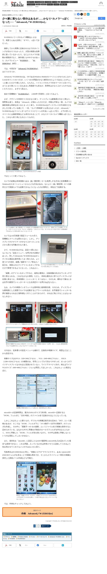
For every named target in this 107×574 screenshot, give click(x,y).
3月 (95, 126)
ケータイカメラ (42, 537)
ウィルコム (15, 10)
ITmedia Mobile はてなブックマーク (88, 14)
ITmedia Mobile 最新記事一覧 (85, 14)
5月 (102, 123)
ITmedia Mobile (6, 10)
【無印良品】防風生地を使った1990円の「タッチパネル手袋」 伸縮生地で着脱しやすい (90, 89)
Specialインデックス (82, 158)
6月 (98, 123)
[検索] (85, 18)
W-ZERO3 (24, 60)
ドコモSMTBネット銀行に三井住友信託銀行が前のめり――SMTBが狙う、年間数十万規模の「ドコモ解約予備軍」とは (91, 73)
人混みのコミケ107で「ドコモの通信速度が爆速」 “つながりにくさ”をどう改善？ (90, 30)
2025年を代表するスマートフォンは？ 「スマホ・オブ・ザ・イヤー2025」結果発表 (90, 81)
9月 (102, 121)
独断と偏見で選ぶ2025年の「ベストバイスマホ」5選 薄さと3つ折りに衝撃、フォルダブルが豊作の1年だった (90, 54)
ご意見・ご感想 (81, 148)
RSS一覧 (79, 161)
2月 (98, 126)
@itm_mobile (81, 14)
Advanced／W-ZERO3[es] (28, 69)
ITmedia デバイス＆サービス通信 (75, 14)
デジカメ (32, 537)
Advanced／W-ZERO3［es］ (57, 537)
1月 (75, 121)
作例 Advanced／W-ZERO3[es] (37, 513)
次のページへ (45, 526)
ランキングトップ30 (98, 109)
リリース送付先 (81, 151)
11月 (95, 121)
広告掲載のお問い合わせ (84, 154)
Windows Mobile (23, 537)
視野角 (14, 537)
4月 (91, 126)
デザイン (7, 537)
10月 (99, 121)
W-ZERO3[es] (23, 94)
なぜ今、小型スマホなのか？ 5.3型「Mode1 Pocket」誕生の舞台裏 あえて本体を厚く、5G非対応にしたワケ (90, 46)
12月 (91, 121)
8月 (91, 123)
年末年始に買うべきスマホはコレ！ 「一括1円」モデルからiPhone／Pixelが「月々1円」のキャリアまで (90, 38)
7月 (95, 123)
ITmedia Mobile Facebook (78, 14)
